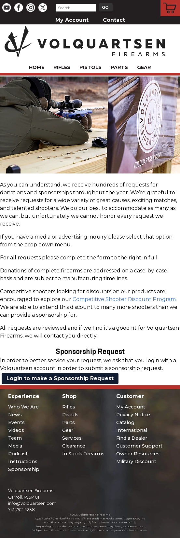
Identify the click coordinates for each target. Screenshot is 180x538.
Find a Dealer (131, 438)
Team (15, 438)
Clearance (73, 446)
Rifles (61, 67)
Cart (170, 1)
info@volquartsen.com (32, 503)
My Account (72, 20)
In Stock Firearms (83, 454)
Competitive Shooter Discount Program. (125, 299)
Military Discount (136, 461)
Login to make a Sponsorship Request (60, 378)
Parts (119, 67)
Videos (16, 430)
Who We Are (23, 407)
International (131, 430)
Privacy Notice (133, 415)
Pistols (90, 67)
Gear (144, 67)
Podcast (18, 454)
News (15, 415)
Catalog (125, 422)
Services (72, 438)
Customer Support (139, 446)
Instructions (22, 461)
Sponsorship (23, 469)
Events (16, 422)
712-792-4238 (21, 509)
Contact (114, 20)
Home (36, 67)
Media (15, 446)
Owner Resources (137, 454)
